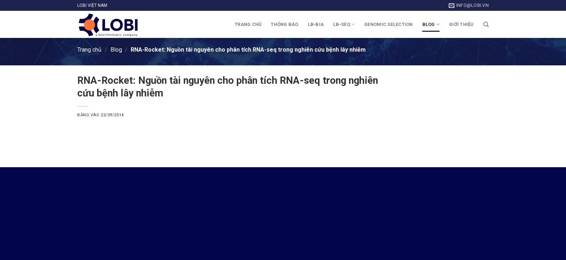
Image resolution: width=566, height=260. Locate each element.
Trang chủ (248, 24)
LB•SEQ (344, 24)
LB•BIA (316, 24)
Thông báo (284, 24)
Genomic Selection (388, 24)
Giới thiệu (461, 24)
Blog (431, 24)
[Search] (486, 24)
